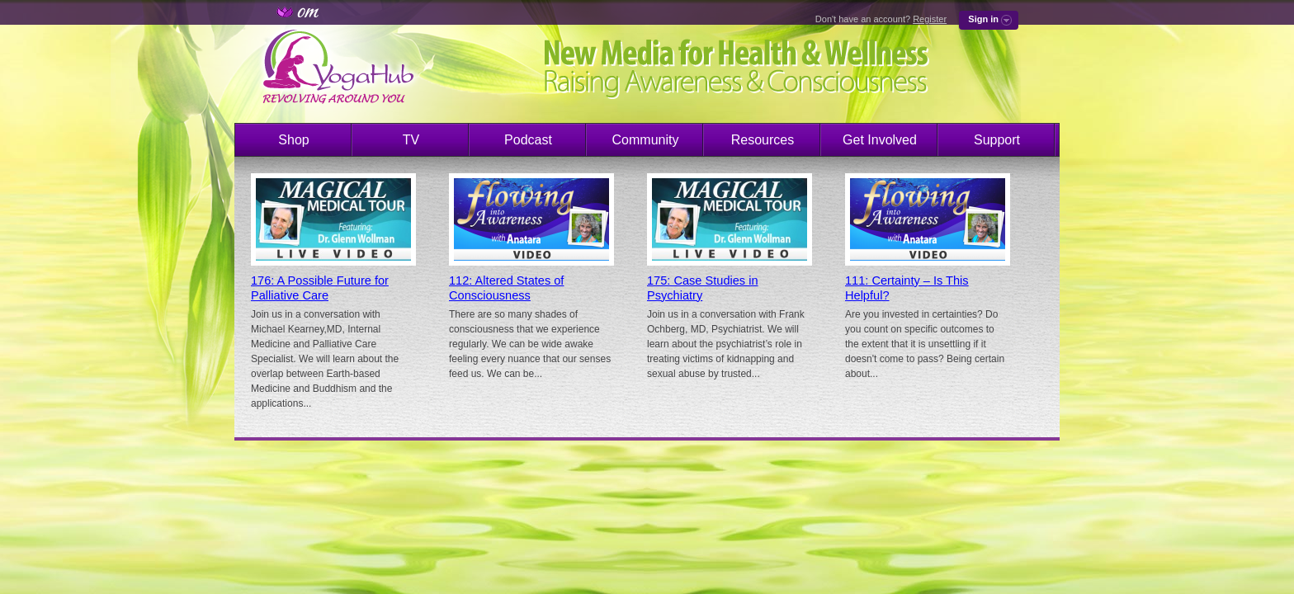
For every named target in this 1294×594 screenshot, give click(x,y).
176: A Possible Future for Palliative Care (320, 288)
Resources (762, 140)
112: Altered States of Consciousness (506, 288)
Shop (293, 140)
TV (411, 140)
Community (645, 140)
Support (997, 140)
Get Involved (880, 140)
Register (930, 19)
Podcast (528, 140)
